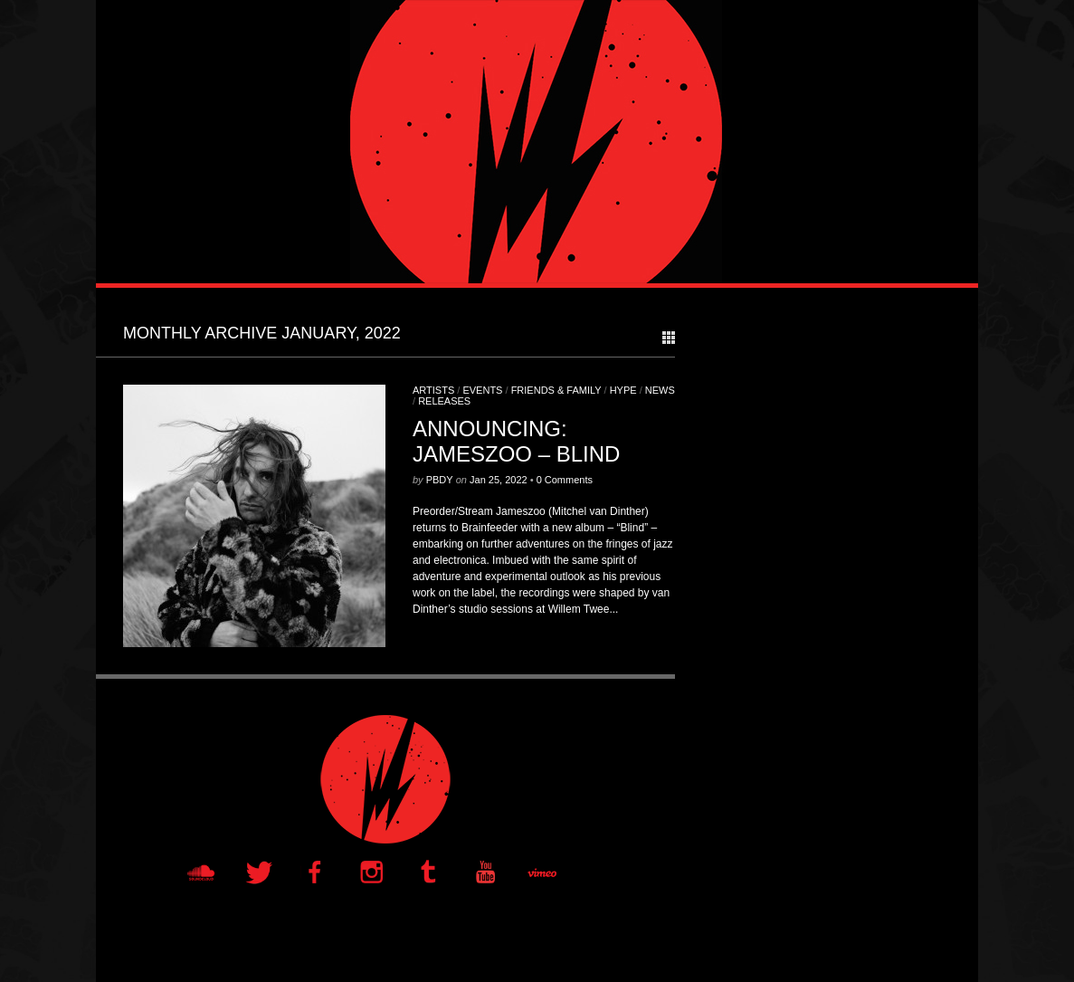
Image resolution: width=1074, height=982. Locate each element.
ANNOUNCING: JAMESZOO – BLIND (516, 441)
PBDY (439, 479)
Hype (623, 390)
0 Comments (565, 479)
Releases (444, 401)
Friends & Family (556, 390)
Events (482, 390)
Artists (433, 390)
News (660, 390)
